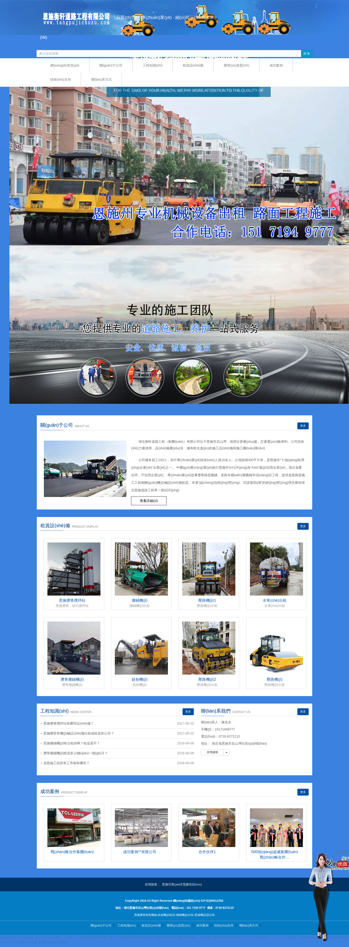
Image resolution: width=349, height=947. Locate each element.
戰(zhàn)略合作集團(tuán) (72, 852)
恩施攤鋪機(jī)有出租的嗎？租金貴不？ (71, 743)
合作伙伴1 (207, 852)
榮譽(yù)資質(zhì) (236, 65)
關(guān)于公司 (111, 65)
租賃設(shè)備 (193, 65)
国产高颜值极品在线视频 (165, 937)
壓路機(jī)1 (207, 600)
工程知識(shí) (152, 65)
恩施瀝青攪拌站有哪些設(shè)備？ (68, 723)
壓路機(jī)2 (207, 679)
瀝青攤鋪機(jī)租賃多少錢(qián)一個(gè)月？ (75, 753)
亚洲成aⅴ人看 (195, 937)
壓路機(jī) (275, 679)
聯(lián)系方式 (101, 79)
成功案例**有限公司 (139, 852)
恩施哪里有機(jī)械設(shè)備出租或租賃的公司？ (78, 733)
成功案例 (276, 65)
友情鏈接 (212, 752)
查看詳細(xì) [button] (149, 501)
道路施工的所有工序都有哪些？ (66, 763)
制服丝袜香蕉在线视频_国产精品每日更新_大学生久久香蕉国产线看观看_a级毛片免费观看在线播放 (73, 937)
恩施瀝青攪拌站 (72, 600)
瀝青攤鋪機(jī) (72, 679)
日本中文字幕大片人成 (20, 942)
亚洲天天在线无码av (53, 942)
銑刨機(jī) (140, 679)
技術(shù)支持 (60, 79)
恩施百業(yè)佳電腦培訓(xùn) (182, 884)
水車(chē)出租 (274, 600)
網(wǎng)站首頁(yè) (64, 65)
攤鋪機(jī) (140, 600)
